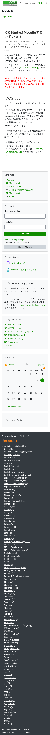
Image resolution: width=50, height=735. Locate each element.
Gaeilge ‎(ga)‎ (9, 507)
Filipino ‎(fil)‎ (9, 492)
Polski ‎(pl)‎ (8, 564)
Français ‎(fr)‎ (9, 504)
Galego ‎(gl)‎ (9, 512)
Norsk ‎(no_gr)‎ (10, 559)
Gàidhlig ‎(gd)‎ (9, 509)
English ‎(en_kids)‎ (11, 466)
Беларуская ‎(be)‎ (11, 640)
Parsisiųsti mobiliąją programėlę (16, 732)
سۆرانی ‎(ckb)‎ (10, 677)
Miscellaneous (12, 342)
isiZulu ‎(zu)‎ (9, 518)
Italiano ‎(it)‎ (8, 524)
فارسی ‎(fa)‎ (9, 680)
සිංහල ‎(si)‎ (8, 715)
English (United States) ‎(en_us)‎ (17, 475)
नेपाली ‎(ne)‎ (8, 689)
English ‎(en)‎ (9, 469)
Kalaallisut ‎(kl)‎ (10, 527)
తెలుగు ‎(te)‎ (8, 706)
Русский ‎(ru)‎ (9, 654)
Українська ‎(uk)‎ (11, 660)
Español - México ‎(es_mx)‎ (15, 486)
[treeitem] (25, 188)
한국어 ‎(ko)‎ (9, 724)
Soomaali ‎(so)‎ (10, 590)
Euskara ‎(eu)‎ (9, 489)
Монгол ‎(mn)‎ (10, 651)
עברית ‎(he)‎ (8, 669)
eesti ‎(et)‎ (8, 463)
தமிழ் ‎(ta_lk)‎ (9, 703)
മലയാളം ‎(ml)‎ (10, 712)
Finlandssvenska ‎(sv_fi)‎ (14, 495)
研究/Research (12, 328)
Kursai (11, 196)
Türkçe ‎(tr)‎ (8, 614)
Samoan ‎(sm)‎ (10, 579)
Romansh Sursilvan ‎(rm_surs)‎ (17, 576)
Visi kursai (8, 345)
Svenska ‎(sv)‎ (9, 599)
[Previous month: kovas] (10, 364)
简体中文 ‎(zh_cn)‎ (11, 634)
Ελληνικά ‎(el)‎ (10, 637)
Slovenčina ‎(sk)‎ (10, 585)
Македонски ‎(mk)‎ (12, 648)
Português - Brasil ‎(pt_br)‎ (15, 567)
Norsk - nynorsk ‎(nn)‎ (13, 556)
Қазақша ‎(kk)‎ (10, 645)
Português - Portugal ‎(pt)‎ (14, 570)
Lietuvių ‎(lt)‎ (9, 538)
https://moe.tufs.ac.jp (29, 67)
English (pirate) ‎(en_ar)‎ (14, 472)
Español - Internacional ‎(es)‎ (16, 483)
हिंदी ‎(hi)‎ (7, 695)
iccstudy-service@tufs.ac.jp (33, 305)
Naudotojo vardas (12, 211)
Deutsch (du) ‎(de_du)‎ (13, 460)
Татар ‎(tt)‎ (8, 657)
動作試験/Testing (13, 338)
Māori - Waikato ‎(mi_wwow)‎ (16, 550)
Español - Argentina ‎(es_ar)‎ (15, 478)
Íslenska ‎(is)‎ (9, 521)
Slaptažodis (9, 222)
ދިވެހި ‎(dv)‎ (7, 683)
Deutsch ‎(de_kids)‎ (12, 454)
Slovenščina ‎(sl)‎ (11, 588)
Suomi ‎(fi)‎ (8, 596)
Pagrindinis (7, 16)
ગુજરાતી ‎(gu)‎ (9, 701)
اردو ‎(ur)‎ (7, 672)
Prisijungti (41, 3)
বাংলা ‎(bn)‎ (8, 698)
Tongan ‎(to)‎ (9, 611)
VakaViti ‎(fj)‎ (9, 617)
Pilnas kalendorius (13, 406)
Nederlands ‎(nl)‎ (10, 553)
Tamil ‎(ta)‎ (8, 605)
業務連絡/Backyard (14, 335)
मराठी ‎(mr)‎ (8, 692)
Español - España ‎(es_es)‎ (15, 481)
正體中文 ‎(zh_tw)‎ (11, 628)
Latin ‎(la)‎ (8, 533)
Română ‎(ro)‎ (9, 573)
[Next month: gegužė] (40, 366)
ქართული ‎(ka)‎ (11, 663)
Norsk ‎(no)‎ (8, 562)
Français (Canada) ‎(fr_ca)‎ (15, 501)
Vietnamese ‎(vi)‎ (11, 620)
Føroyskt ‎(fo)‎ (9, 498)
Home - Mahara (25, 247)
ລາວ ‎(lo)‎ (7, 718)
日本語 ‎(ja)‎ (8, 631)
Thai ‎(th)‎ (7, 608)
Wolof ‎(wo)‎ (9, 622)
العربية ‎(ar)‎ (8, 675)
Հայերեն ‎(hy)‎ (10, 666)
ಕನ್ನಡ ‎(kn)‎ (8, 709)
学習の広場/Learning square (18, 331)
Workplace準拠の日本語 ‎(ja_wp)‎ (18, 625)
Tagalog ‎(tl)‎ (9, 602)
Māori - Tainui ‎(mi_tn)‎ (13, 547)
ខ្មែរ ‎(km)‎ (7, 721)
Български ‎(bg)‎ (11, 643)
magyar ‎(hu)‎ (9, 544)
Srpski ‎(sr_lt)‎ (9, 593)
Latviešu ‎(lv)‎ (9, 536)
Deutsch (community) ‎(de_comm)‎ (18, 452)
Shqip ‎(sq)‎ (8, 582)
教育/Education (12, 324)
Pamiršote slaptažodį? (14, 240)
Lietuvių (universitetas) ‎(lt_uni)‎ (15, 446)
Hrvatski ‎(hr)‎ (9, 515)
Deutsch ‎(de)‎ (9, 457)
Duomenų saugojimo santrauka (15, 729)
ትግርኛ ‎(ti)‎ (8, 686)
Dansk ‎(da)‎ (8, 449)
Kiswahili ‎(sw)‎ (10, 530)
